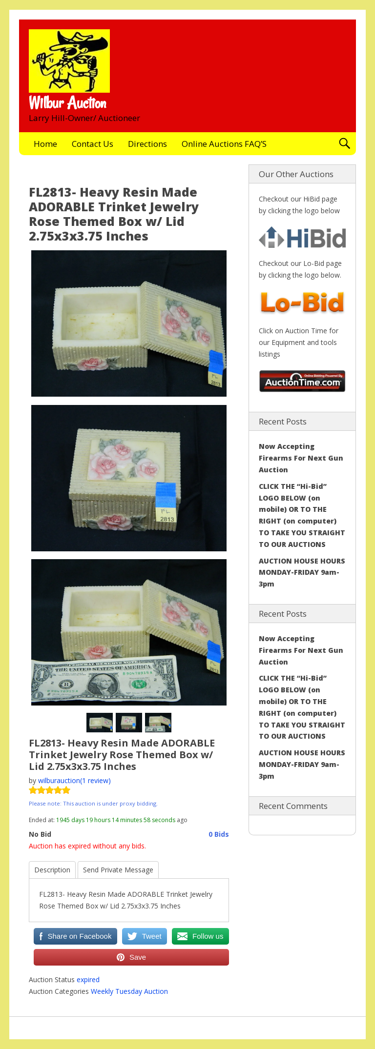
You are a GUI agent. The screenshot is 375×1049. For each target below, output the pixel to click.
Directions (147, 143)
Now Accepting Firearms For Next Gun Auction (301, 458)
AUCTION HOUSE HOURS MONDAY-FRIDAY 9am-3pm (302, 572)
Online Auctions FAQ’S (224, 143)
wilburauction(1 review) (74, 780)
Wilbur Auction (67, 103)
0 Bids (218, 834)
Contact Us (92, 143)
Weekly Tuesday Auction (129, 991)
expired (88, 979)
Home (45, 143)
